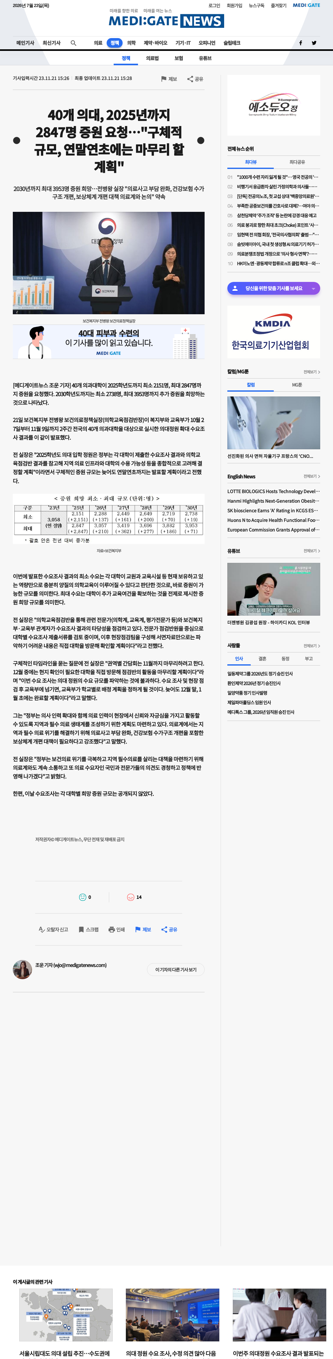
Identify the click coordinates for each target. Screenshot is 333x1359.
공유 (199, 79)
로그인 (214, 5)
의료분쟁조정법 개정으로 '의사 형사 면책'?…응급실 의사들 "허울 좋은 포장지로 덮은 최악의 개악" (278, 254)
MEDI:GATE (306, 5)
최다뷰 (250, 162)
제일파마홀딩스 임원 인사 (249, 702)
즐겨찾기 (278, 5)
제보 (172, 79)
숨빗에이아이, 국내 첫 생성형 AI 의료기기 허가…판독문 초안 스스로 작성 (278, 244)
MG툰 (297, 384)
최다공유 (297, 162)
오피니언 (207, 42)
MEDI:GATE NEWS (166, 18)
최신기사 (52, 42)
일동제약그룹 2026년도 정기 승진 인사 (260, 673)
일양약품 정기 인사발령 (247, 693)
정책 (114, 42)
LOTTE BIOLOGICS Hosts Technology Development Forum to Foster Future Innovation (273, 491)
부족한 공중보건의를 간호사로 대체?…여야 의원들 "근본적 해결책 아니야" (278, 206)
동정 (285, 658)
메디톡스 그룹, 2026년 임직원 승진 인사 (260, 712)
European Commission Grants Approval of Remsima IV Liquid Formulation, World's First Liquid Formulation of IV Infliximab (273, 529)
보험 (179, 58)
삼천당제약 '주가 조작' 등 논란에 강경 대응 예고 (276, 215)
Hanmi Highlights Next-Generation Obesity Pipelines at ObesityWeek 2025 (273, 501)
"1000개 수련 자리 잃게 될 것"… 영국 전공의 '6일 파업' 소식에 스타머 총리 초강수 (278, 177)
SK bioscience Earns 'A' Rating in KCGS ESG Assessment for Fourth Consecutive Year (273, 510)
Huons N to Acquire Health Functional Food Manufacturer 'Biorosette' (273, 520)
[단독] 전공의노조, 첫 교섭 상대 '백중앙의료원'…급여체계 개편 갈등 (278, 196)
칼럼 (251, 384)
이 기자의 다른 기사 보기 (175, 969)
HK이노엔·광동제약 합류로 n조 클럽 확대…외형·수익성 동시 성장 (278, 263)
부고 (309, 658)
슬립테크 (231, 42)
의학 (131, 42)
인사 (239, 658)
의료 (98, 42)
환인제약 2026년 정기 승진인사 (253, 683)
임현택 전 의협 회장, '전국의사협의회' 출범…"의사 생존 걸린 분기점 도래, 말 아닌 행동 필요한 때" (278, 234)
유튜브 (205, 58)
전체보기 (310, 371)
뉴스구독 (256, 5)
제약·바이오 (155, 42)
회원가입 (234, 5)
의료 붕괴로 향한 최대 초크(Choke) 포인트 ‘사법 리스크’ (278, 225)
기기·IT (182, 42)
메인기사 (25, 42)
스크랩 (92, 929)
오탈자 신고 (57, 929)
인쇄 (120, 929)
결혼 (262, 658)
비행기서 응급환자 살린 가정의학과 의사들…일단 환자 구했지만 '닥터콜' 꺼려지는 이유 (278, 186)
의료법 (152, 58)
